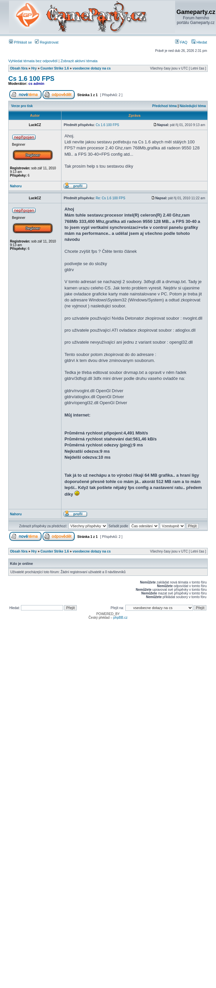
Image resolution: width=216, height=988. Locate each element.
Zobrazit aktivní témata (78, 61)
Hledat (199, 42)
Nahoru (16, 186)
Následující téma (192, 106)
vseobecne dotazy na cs (91, 68)
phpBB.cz (120, 617)
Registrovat (46, 42)
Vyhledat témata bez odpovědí (32, 61)
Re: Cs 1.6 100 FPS (110, 198)
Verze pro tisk (22, 106)
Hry (34, 68)
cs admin (37, 83)
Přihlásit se (20, 42)
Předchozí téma (164, 106)
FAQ (181, 42)
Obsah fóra (19, 68)
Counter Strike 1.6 (55, 68)
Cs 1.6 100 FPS (31, 78)
